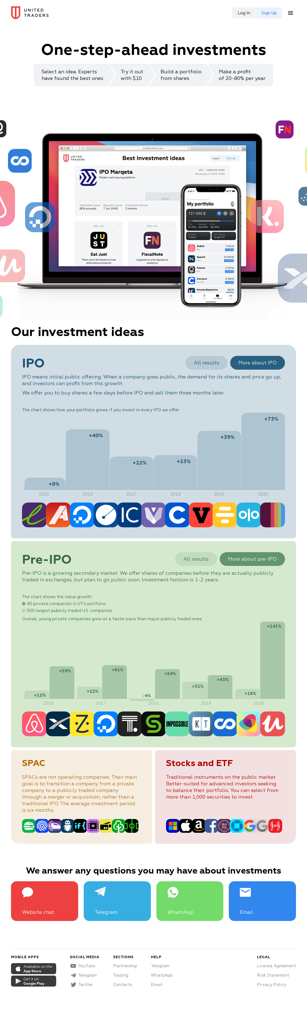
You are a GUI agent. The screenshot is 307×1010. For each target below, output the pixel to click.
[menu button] (290, 12)
